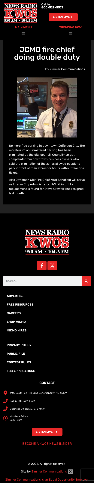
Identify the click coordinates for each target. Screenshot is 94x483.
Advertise (15, 296)
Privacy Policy (19, 345)
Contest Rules (19, 362)
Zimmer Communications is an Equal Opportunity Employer (47, 479)
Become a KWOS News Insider (47, 443)
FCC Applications (21, 371)
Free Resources (20, 304)
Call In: (52, 6)
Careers (14, 313)
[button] (23, 34)
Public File (16, 353)
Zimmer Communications (52, 471)
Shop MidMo (16, 322)
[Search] (86, 281)
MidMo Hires (16, 330)
